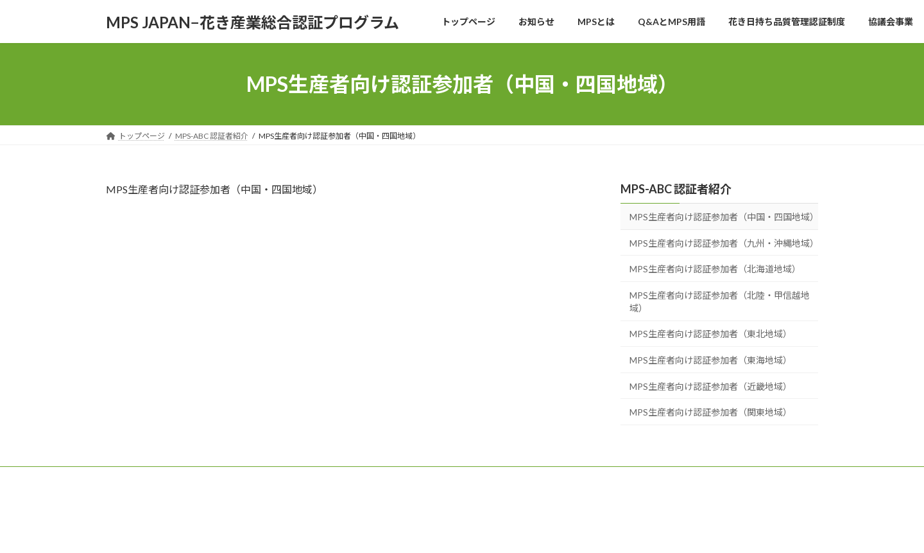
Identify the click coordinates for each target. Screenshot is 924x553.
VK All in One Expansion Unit (545, 531)
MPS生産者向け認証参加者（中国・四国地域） (723, 216)
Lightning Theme (459, 531)
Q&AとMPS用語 (329, 478)
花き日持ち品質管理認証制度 (432, 478)
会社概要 (585, 478)
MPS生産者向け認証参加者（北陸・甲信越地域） (719, 301)
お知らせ (204, 478)
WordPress (393, 531)
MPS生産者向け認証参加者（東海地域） (710, 360)
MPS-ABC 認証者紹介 (676, 189)
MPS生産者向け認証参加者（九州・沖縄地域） (723, 243)
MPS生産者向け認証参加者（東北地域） (710, 334)
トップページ (141, 478)
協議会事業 (526, 478)
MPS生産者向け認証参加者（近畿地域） (710, 386)
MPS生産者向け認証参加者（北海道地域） (715, 268)
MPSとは (260, 478)
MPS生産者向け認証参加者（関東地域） (710, 412)
